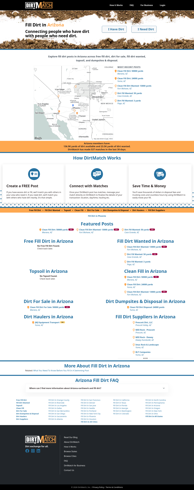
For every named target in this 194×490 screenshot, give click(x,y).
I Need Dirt (144, 29)
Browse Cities (70, 456)
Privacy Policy (98, 487)
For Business (147, 5)
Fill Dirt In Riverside (56, 403)
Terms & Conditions (114, 487)
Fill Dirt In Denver (88, 403)
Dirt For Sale (93, 210)
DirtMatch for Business (74, 465)
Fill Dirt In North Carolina (156, 400)
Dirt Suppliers (22, 419)
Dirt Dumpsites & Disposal (116, 210)
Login (162, 5)
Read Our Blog (70, 437)
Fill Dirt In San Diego (56, 413)
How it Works (116, 5)
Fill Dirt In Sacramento (57, 416)
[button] (97, 388)
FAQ (132, 5)
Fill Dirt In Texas (119, 403)
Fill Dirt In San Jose (88, 405)
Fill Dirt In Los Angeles (57, 405)
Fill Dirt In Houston (88, 419)
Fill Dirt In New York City (90, 413)
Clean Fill (79, 210)
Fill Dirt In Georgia (120, 408)
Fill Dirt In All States (154, 416)
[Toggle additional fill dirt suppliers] (145, 358)
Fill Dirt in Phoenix (97, 216)
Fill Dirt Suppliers (156, 210)
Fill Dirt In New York (154, 411)
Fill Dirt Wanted (52, 210)
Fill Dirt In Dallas (55, 408)
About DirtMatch (71, 442)
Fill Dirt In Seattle (88, 408)
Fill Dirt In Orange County (58, 400)
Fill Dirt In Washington (122, 411)
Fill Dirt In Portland (88, 411)
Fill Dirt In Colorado (121, 413)
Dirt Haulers (138, 210)
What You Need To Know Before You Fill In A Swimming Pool (61, 370)
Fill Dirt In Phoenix (88, 416)
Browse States (70, 451)
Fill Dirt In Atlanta (55, 419)
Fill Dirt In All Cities (89, 422)
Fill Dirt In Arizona (153, 405)
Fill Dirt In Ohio (152, 413)
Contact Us (69, 470)
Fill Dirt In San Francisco (90, 400)
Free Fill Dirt (35, 210)
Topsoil (67, 210)
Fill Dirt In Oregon (153, 408)
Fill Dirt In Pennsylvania (155, 403)
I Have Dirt (114, 29)
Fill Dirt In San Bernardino (59, 411)
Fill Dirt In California (121, 400)
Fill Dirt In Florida (120, 405)
